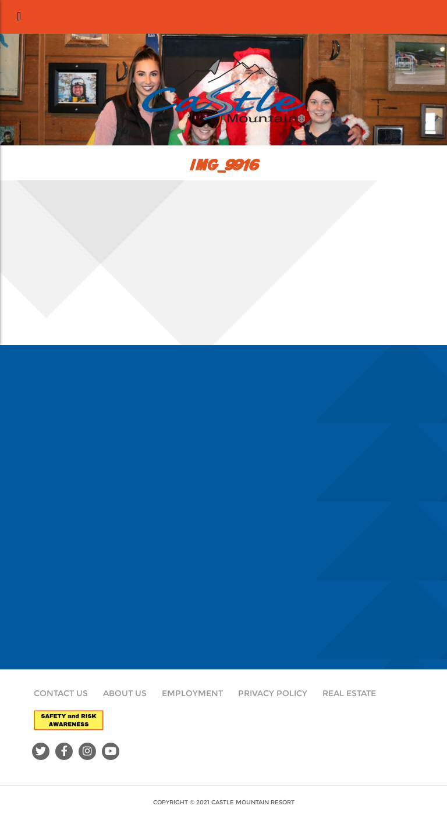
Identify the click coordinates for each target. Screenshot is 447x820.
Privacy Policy (272, 693)
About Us (125, 693)
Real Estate (349, 693)
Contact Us (61, 693)
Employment (192, 693)
